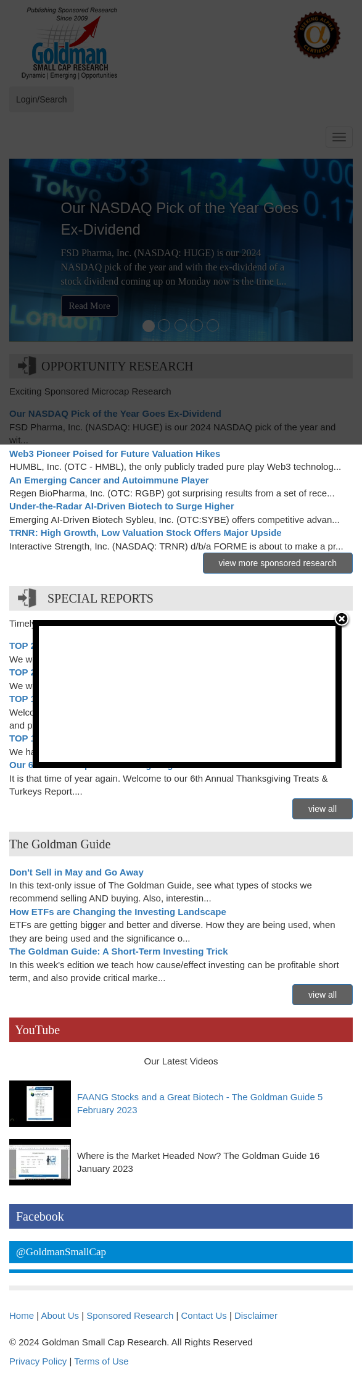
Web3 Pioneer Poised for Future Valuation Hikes (114, 453)
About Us (60, 1315)
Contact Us (204, 1315)
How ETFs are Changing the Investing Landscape (117, 911)
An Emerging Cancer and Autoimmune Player (109, 480)
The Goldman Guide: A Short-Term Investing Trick (118, 951)
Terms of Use (101, 1361)
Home (21, 1315)
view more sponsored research (278, 563)
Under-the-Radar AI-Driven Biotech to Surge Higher (121, 506)
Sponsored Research (129, 1315)
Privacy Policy (38, 1361)
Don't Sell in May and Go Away (76, 872)
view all (322, 809)
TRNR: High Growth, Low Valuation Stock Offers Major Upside (145, 532)
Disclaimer (256, 1315)
